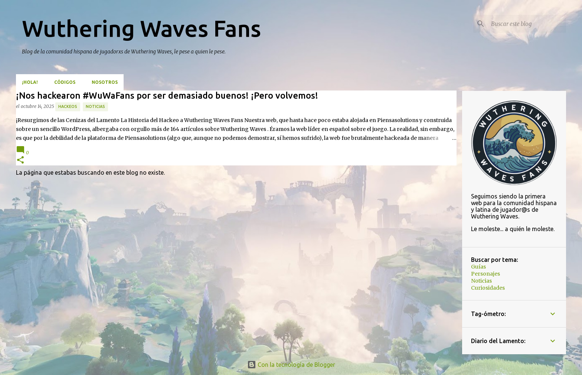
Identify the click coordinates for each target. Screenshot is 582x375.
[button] (20, 160)
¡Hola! (30, 82)
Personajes (485, 273)
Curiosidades (488, 287)
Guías (478, 266)
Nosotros (105, 82)
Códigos (64, 82)
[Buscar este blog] (527, 24)
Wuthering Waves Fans (141, 28)
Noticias (95, 106)
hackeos (67, 106)
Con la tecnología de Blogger (291, 364)
